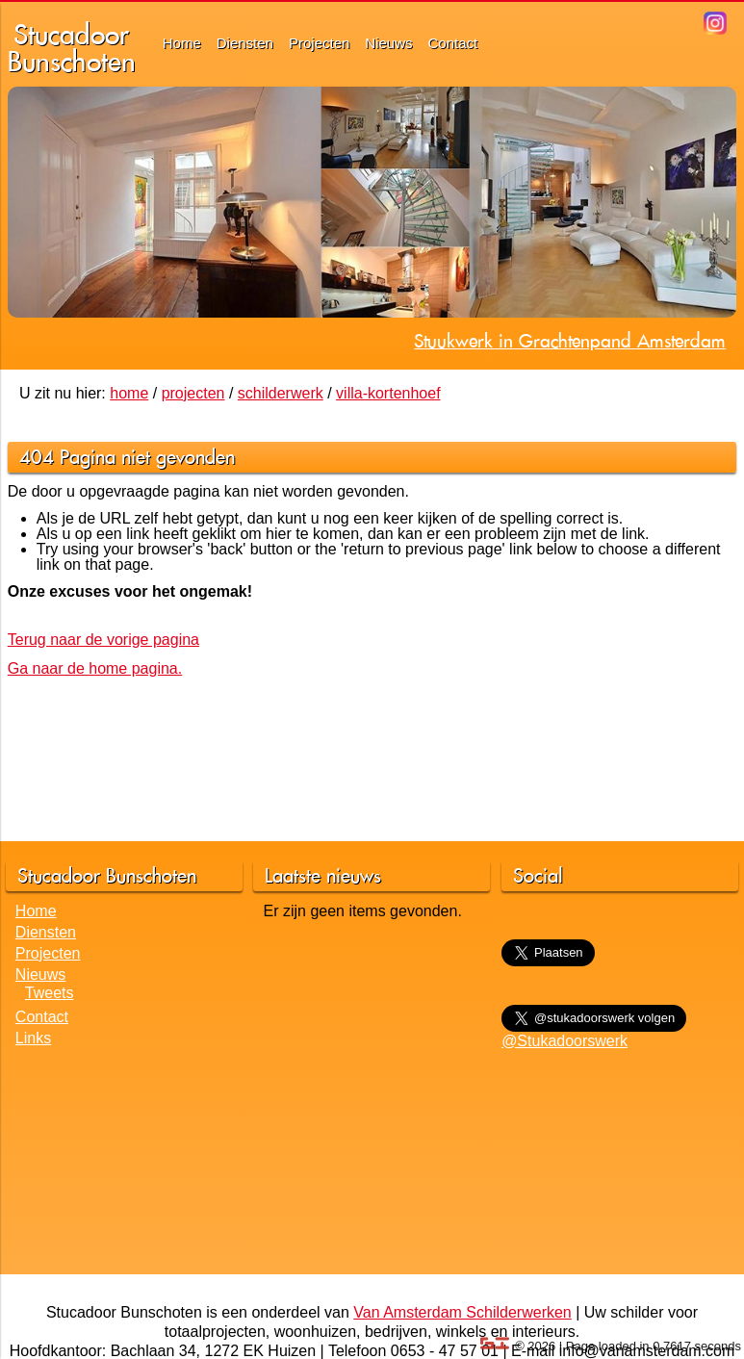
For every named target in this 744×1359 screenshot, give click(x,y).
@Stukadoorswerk (564, 1041)
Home (182, 43)
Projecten (319, 43)
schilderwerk (280, 393)
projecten (193, 393)
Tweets (49, 993)
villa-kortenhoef (388, 393)
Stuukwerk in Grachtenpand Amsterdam (570, 340)
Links (33, 1038)
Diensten (245, 43)
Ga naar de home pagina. (95, 668)
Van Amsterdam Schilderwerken (462, 1312)
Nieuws (388, 43)
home (129, 393)
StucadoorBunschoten (72, 47)
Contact (453, 43)
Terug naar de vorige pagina (103, 639)
